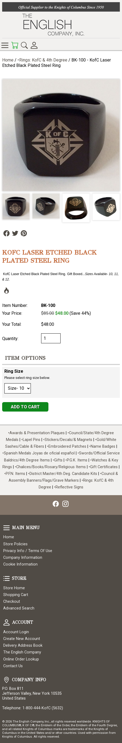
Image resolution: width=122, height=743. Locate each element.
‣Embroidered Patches (67, 446)
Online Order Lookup (21, 659)
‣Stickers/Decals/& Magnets (67, 439)
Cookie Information (20, 564)
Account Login (16, 632)
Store (6, 578)
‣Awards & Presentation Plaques (36, 433)
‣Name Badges (102, 446)
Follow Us (6, 233)
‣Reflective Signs (68, 487)
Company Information (22, 557)
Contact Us (13, 666)
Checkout (11, 601)
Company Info (6, 680)
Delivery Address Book (22, 645)
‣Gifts (58, 460)
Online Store (5, 45)
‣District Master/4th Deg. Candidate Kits (62, 473)
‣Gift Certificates (103, 467)
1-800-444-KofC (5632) (42, 708)
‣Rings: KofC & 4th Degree (43, 60)
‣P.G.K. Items (76, 460)
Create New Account (21, 638)
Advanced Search (18, 608)
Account (6, 622)
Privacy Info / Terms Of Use (27, 551)
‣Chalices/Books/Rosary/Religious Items (50, 467)
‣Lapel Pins (31, 439)
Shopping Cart (15, 595)
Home (8, 60)
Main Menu (6, 527)
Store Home (14, 588)
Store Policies (15, 544)
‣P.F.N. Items (14, 473)
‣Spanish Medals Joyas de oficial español (38, 453)
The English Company (22, 652)
